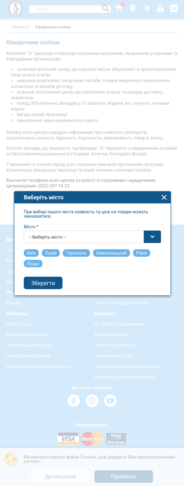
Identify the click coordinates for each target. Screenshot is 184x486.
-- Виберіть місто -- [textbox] (47, 226)
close (164, 187)
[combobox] (92, 226)
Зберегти (43, 273)
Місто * (31, 216)
